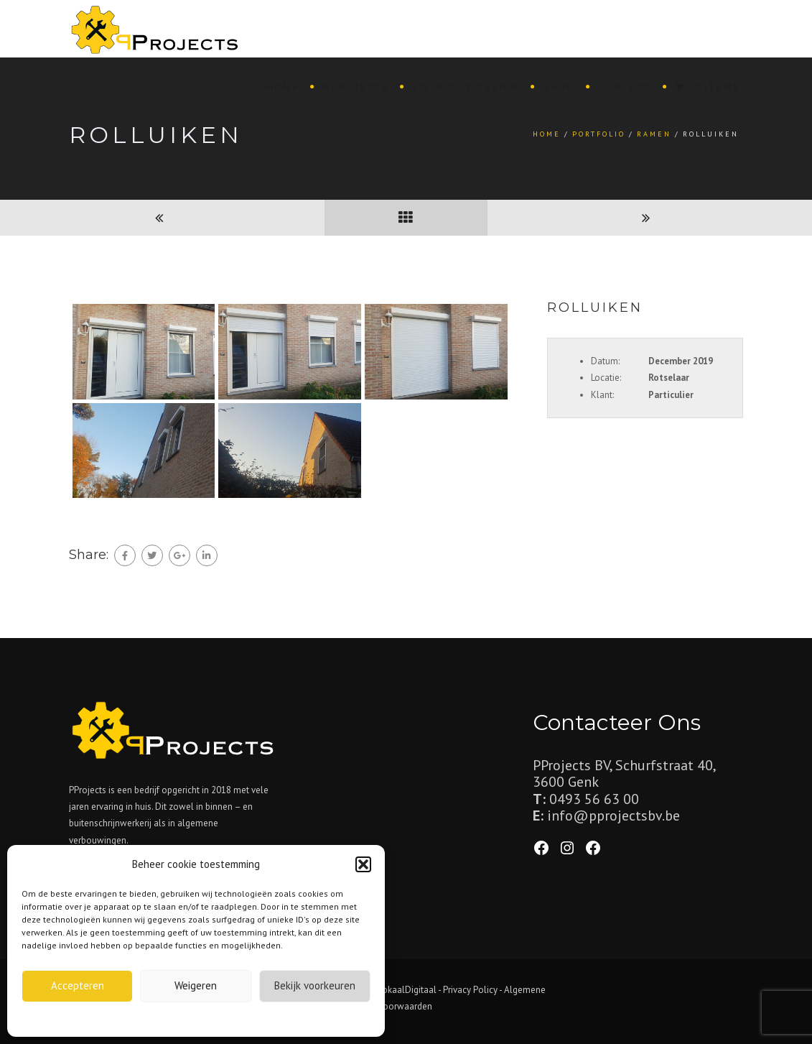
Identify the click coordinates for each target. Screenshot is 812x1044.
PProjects (356, 87)
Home (282, 87)
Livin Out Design (466, 87)
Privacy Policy (470, 990)
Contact (625, 87)
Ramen (654, 134)
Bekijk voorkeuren (314, 985)
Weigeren (195, 985)
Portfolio (598, 134)
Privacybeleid (221, 1017)
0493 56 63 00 (594, 799)
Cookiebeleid (162, 1017)
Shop (559, 87)
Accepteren (77, 985)
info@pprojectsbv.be (613, 815)
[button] (363, 864)
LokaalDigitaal (407, 990)
